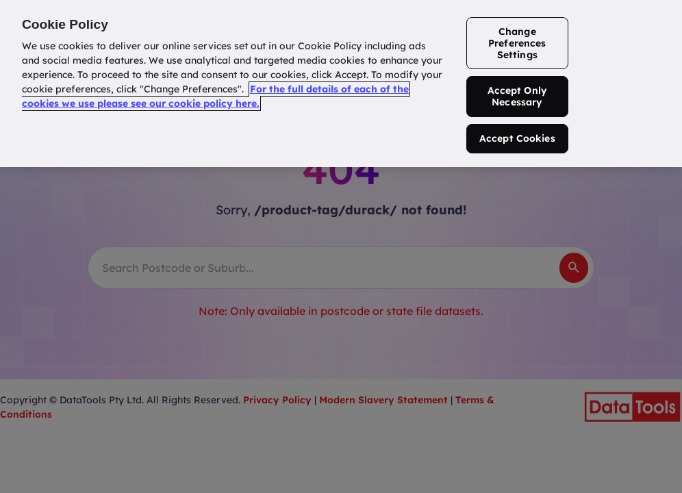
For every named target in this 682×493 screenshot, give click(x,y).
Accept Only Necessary (518, 96)
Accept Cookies (517, 138)
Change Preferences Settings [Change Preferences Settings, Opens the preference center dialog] (517, 43)
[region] (341, 83)
